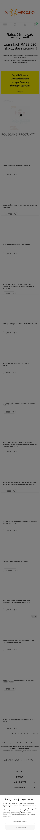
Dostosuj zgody (20, 827)
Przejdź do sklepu (20, 821)
